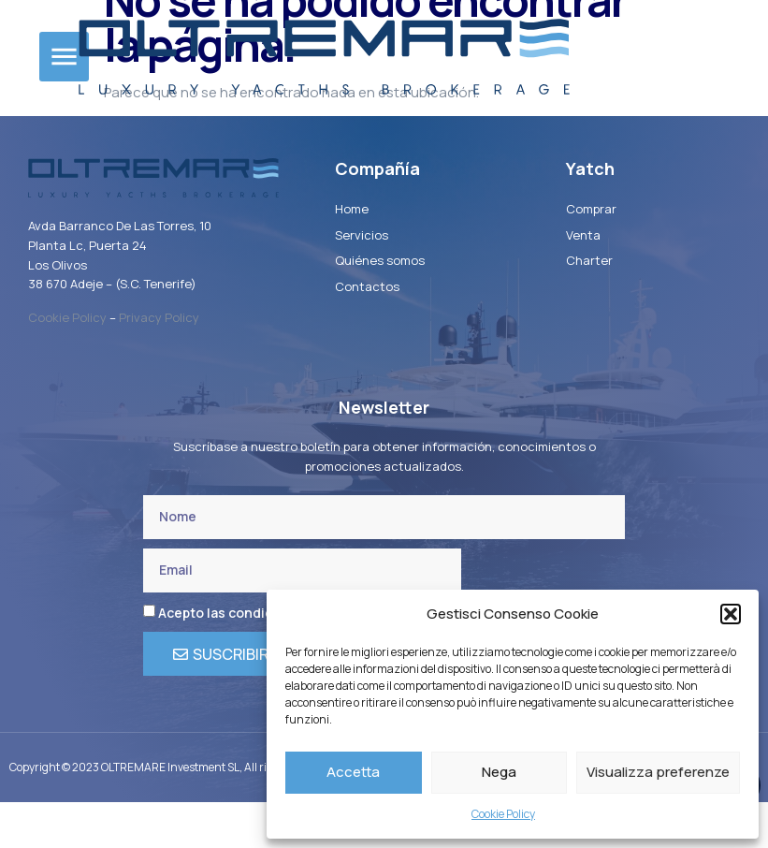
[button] (730, 614)
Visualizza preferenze (658, 772)
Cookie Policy (503, 814)
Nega (499, 772)
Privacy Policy (159, 362)
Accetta (353, 772)
